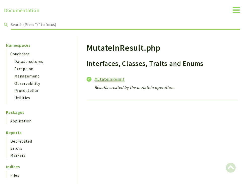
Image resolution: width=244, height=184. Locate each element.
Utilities (22, 97)
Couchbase (20, 53)
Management (26, 75)
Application (20, 120)
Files (14, 175)
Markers (18, 155)
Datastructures (28, 61)
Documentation (21, 10)
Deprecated (21, 141)
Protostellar (26, 90)
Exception (23, 68)
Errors (16, 148)
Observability (27, 83)
